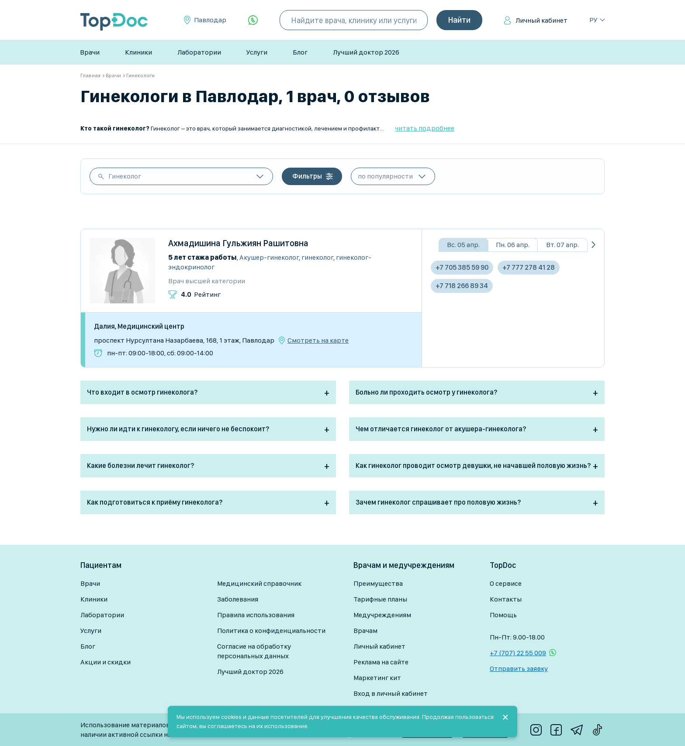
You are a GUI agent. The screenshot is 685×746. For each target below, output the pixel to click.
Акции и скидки (105, 662)
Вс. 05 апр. (463, 245)
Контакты (506, 599)
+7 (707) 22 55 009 (518, 653)
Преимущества (378, 583)
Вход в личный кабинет (390, 693)
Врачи (90, 52)
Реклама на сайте (380, 662)
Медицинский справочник (259, 583)
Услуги (256, 52)
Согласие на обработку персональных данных (254, 651)
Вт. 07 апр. (562, 245)
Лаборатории (199, 52)
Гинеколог (124, 176)
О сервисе (506, 583)
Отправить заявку (519, 668)
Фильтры (307, 176)
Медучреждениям (382, 615)
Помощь (503, 615)
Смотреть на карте (318, 340)
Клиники (138, 52)
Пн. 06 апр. (512, 245)
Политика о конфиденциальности (271, 630)
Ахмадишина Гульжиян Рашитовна (238, 243)
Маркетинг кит (377, 678)
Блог (300, 52)
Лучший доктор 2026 (366, 52)
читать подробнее (424, 128)
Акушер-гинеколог (269, 257)
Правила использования (255, 615)
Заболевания (237, 599)
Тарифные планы (380, 599)
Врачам (365, 630)
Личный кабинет (541, 20)
